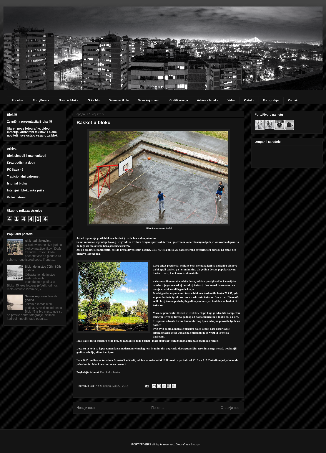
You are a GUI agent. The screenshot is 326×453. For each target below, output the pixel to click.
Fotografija (271, 100)
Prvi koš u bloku (110, 372)
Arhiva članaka (207, 100)
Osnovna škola (119, 100)
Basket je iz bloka (187, 313)
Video (231, 100)
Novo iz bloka (68, 100)
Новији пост (86, 408)
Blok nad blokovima (38, 240)
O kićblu (94, 100)
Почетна (157, 408)
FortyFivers (41, 100)
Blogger (195, 444)
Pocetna (17, 100)
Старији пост (231, 408)
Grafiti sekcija (178, 100)
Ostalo (249, 100)
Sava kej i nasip (149, 100)
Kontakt (293, 100)
